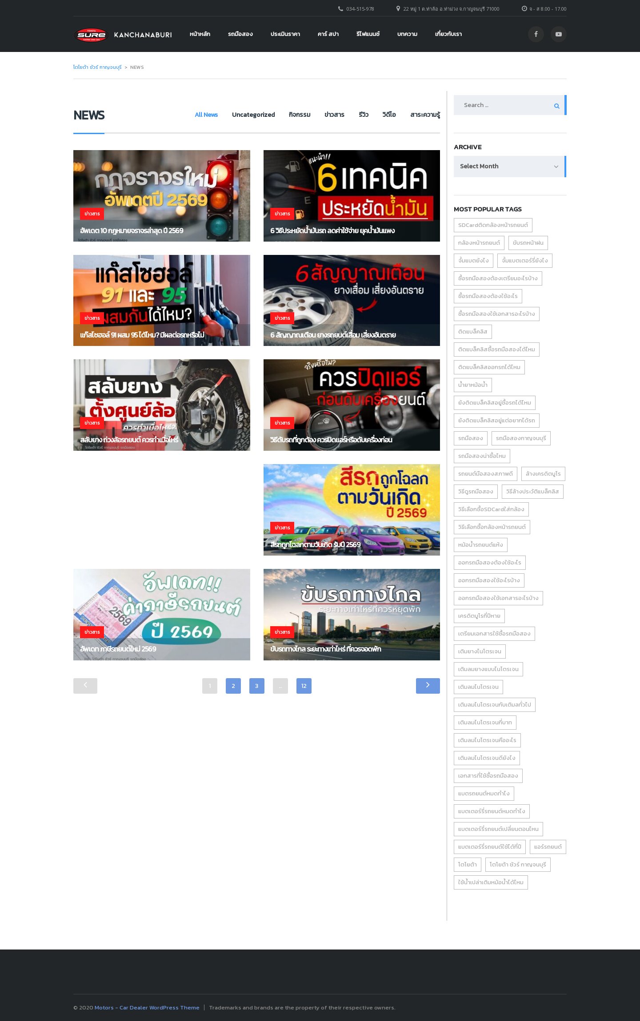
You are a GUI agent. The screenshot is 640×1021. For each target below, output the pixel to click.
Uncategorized (244, 114)
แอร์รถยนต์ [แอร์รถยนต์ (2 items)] (548, 846)
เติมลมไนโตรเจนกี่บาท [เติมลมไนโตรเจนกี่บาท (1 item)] (485, 722)
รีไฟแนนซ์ (368, 34)
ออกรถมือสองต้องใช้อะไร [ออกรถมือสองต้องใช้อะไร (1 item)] (489, 562)
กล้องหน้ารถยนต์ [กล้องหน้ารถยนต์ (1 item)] (479, 242)
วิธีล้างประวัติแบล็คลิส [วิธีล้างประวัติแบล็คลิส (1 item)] (532, 491)
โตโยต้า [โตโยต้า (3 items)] (467, 864)
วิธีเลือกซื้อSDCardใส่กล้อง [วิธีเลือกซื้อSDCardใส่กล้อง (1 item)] (491, 509)
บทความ (407, 34)
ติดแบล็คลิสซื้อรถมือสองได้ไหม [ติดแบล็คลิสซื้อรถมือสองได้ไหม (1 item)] (496, 349)
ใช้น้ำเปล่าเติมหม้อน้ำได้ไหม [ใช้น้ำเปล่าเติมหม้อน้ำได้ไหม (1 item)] (491, 882)
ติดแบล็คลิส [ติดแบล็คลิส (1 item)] (473, 331)
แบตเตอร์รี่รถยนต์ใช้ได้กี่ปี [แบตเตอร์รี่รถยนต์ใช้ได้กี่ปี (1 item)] (489, 846)
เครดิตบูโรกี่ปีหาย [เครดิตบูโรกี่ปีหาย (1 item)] (479, 616)
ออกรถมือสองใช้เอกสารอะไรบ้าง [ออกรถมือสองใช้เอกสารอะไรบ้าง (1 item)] (498, 598)
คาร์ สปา (328, 34)
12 (304, 686)
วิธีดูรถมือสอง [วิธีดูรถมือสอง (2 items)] (475, 491)
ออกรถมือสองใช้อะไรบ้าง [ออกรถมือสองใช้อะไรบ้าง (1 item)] (489, 580)
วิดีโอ (387, 114)
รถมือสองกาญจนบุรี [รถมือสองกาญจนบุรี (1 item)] (521, 438)
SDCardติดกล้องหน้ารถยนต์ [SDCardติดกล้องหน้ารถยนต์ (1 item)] (493, 225)
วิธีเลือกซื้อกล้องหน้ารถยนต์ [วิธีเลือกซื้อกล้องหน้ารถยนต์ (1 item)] (492, 527)
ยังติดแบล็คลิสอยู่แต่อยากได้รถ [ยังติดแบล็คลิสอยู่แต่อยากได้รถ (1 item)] (496, 420)
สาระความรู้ (425, 114)
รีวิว (360, 114)
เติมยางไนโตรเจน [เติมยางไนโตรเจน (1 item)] (479, 651)
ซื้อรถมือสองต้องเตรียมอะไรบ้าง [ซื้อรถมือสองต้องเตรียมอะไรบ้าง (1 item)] (498, 278)
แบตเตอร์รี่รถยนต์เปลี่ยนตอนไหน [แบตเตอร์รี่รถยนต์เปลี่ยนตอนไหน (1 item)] (498, 829)
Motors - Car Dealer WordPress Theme (147, 1007)
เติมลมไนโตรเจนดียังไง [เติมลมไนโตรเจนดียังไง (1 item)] (487, 758)
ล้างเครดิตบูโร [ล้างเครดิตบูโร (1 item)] (543, 473)
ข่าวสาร (329, 114)
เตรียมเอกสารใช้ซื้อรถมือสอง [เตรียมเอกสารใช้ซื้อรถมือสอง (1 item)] (494, 633)
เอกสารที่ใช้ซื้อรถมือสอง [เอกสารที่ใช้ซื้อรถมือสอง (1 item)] (488, 775)
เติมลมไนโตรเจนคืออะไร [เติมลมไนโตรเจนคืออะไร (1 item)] (487, 740)
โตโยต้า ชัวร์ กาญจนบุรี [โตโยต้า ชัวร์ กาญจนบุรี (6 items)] (518, 864)
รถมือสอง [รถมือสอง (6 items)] (470, 438)
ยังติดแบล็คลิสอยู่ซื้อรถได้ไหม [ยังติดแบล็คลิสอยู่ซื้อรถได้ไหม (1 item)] (494, 402)
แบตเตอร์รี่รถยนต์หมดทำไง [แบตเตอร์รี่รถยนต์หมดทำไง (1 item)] (491, 811)
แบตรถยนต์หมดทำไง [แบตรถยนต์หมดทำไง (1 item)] (484, 793)
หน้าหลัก (200, 34)
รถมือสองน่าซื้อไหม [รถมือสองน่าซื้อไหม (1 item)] (482, 456)
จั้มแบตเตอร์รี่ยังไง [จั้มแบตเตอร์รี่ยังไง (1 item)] (525, 260)
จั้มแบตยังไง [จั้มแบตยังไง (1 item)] (473, 260)
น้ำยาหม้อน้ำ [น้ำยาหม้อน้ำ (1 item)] (473, 385)
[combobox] (510, 166)
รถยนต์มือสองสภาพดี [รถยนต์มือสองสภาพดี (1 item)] (485, 473)
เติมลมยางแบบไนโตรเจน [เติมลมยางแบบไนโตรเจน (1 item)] (488, 669)
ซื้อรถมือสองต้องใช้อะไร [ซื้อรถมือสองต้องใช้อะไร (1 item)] (488, 296)
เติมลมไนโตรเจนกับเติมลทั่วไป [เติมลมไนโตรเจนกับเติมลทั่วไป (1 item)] (494, 704)
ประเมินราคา (285, 34)
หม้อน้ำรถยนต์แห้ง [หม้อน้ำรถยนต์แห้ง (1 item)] (480, 544)
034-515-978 (360, 8)
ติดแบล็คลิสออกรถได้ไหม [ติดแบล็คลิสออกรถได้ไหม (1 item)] (489, 367)
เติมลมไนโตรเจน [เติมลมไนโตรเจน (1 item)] (478, 687)
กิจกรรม (292, 114)
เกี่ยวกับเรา (448, 34)
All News (195, 114)
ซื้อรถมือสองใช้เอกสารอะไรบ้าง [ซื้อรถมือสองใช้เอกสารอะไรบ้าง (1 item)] (496, 314)
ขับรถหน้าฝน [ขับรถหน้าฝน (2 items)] (528, 242)
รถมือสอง (240, 34)
